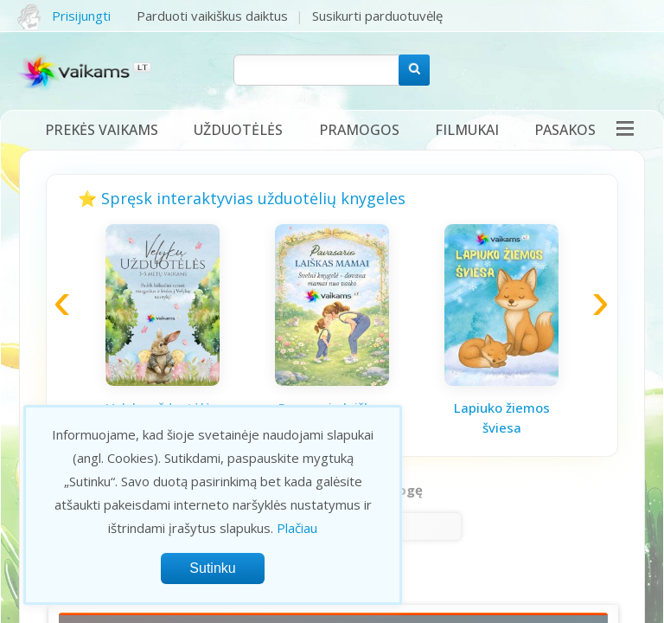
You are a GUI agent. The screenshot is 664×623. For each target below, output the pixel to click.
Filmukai (467, 129)
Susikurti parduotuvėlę (377, 15)
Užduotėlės (238, 129)
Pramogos (359, 129)
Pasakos (565, 129)
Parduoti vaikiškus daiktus (212, 15)
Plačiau (297, 527)
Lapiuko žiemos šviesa (502, 417)
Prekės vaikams (101, 129)
